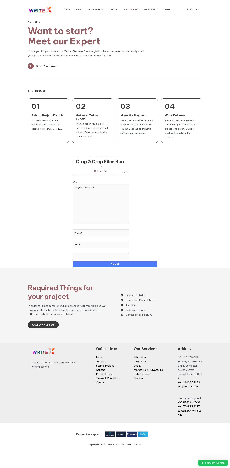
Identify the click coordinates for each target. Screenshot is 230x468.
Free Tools (157, 9)
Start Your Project (49, 66)
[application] (104, 9)
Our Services (98, 9)
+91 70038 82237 (189, 417)
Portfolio (117, 9)
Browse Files (102, 171)
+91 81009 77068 (189, 393)
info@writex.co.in (188, 397)
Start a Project (136, 9)
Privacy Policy (104, 384)
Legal (137, 376)
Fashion (138, 389)
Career (174, 9)
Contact (100, 380)
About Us (102, 372)
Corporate (140, 372)
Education (140, 368)
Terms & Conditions (108, 389)
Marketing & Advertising (148, 380)
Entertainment (142, 384)
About (80, 9)
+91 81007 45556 (189, 413)
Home (67, 9)
